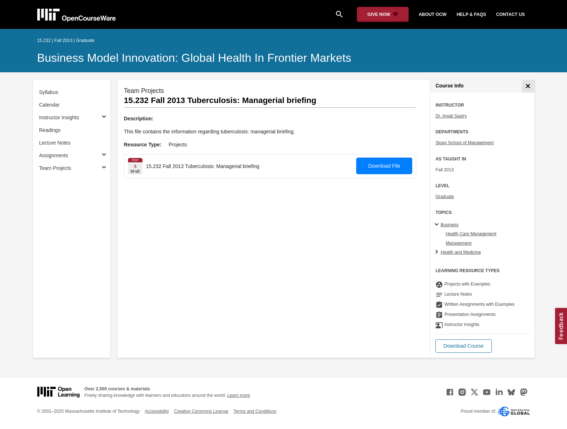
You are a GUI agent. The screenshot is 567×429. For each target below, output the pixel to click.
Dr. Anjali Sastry (450, 116)
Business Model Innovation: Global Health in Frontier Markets (194, 57)
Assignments (53, 155)
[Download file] (135, 166)
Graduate (444, 196)
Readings (49, 130)
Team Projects (55, 168)
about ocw (433, 14)
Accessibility (157, 411)
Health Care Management (471, 233)
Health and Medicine (460, 252)
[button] (463, 346)
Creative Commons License (201, 411)
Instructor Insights (59, 117)
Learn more (238, 395)
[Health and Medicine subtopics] (438, 252)
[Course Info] (528, 86)
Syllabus (48, 92)
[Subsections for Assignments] (104, 155)
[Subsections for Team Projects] (104, 168)
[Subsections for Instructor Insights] (104, 118)
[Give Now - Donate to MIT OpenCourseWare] (383, 14)
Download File (384, 166)
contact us (510, 14)
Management (459, 243)
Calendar (49, 105)
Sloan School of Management (464, 142)
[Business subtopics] (438, 224)
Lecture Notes (55, 143)
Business (449, 224)
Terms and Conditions (255, 411)
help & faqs (471, 14)
